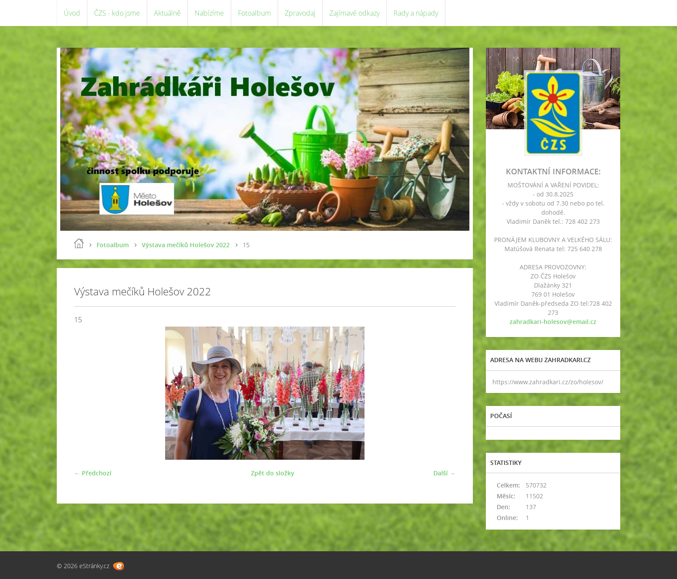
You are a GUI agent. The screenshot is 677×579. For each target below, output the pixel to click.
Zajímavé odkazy (354, 13)
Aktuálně (167, 13)
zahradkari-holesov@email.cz (553, 321)
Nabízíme (209, 13)
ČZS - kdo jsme (117, 13)
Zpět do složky (272, 473)
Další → (444, 473)
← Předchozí (92, 473)
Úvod (72, 13)
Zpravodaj (300, 13)
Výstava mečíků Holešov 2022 (186, 245)
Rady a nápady (416, 13)
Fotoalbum (254, 13)
